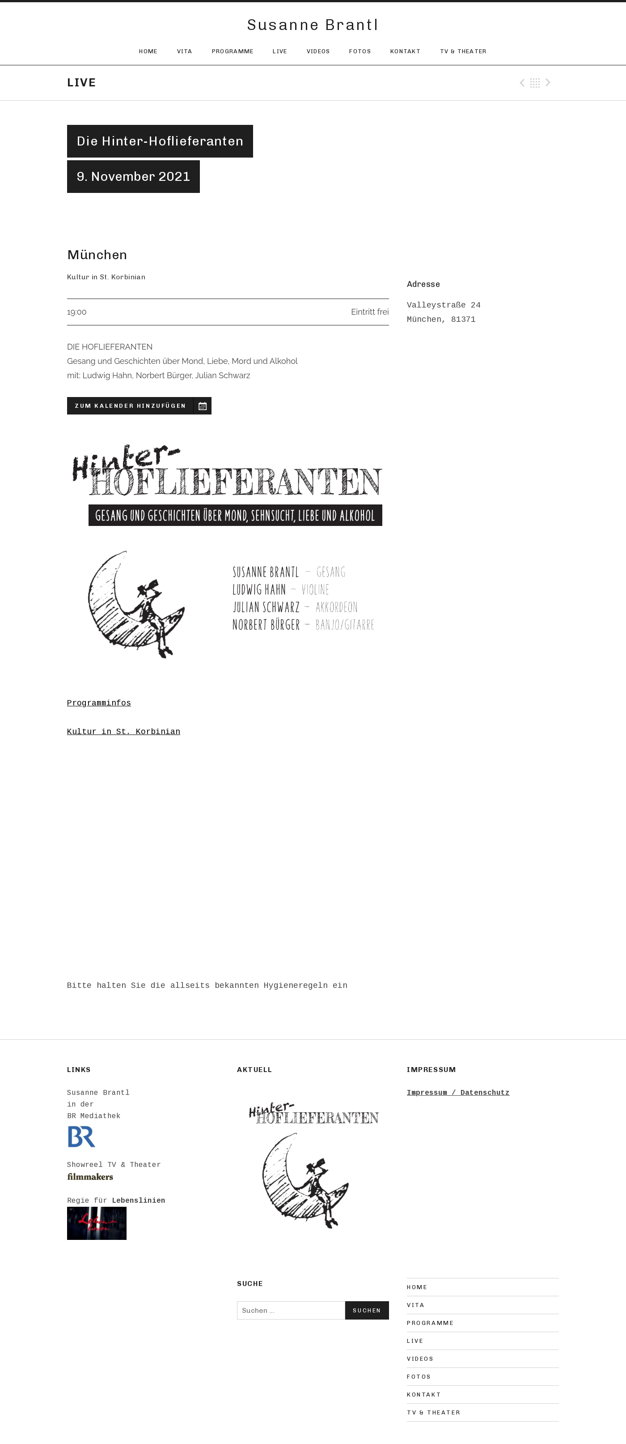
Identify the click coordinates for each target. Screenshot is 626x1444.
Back (535, 83)
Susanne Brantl (313, 25)
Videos (318, 51)
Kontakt (405, 51)
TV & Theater (463, 51)
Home (148, 51)
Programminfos (99, 703)
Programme (233, 51)
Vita (185, 51)
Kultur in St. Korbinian (123, 731)
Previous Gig (521, 83)
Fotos (360, 51)
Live (280, 51)
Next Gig (549, 83)
